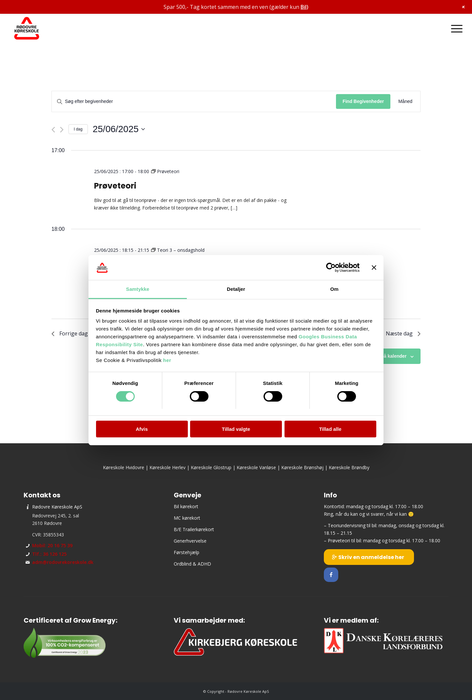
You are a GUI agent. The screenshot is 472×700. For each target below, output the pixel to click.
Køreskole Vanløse (256, 467)
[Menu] (454, 28)
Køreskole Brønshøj (302, 467)
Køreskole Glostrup (211, 467)
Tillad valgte (236, 429)
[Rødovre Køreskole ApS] (27, 28)
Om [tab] (334, 289)
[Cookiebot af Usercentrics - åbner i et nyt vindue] (331, 267)
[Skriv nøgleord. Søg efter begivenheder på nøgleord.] (194, 101)
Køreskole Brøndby (349, 467)
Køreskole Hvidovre (123, 467)
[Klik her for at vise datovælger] (119, 129)
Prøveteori (115, 185)
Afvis (142, 429)
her (167, 360)
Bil (303, 6)
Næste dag (403, 333)
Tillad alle (330, 429)
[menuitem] (454, 28)
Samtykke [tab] (137, 289)
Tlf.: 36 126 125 (49, 554)
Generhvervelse (190, 541)
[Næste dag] (62, 130)
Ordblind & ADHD (192, 564)
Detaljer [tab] (236, 289)
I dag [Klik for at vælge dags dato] (78, 129)
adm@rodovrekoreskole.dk (62, 562)
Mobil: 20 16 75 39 (52, 545)
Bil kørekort (186, 506)
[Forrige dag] (53, 130)
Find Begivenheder (363, 101)
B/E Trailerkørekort (194, 529)
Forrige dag (69, 333)
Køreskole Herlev (167, 467)
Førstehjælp (186, 552)
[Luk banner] (374, 267)
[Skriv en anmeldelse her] (369, 557)
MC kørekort (187, 518)
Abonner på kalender (383, 356)
